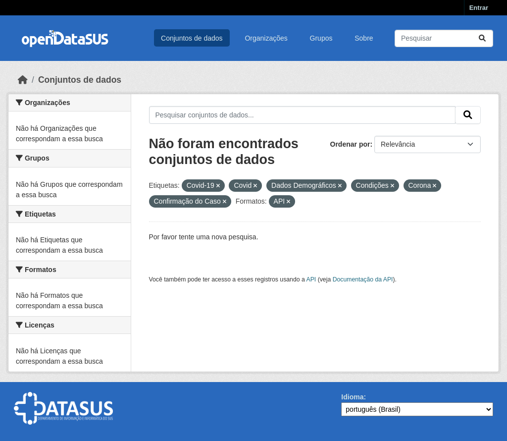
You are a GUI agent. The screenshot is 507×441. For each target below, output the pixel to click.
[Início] (23, 80)
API (311, 279)
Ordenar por (350, 144)
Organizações (266, 38)
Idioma (352, 397)
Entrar (478, 7)
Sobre (364, 38)
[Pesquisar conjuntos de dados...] (444, 38)
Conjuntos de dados (192, 38)
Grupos (321, 38)
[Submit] (482, 38)
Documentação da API (363, 279)
